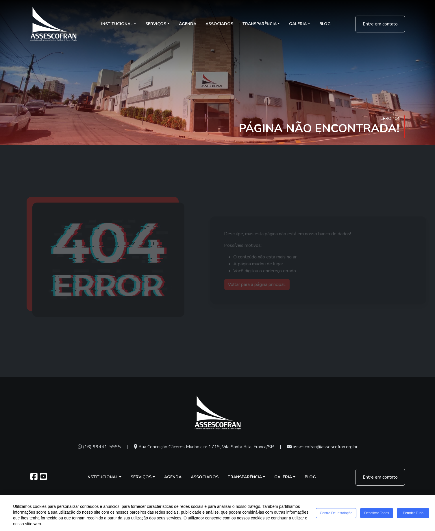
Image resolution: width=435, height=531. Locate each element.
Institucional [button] (117, 24)
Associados (219, 24)
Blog (325, 24)
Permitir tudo (417, 514)
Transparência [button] (260, 24)
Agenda (187, 24)
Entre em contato (380, 24)
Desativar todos (379, 514)
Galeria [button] (298, 24)
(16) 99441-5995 (99, 447)
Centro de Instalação (337, 514)
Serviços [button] (155, 24)
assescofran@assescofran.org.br (322, 447)
